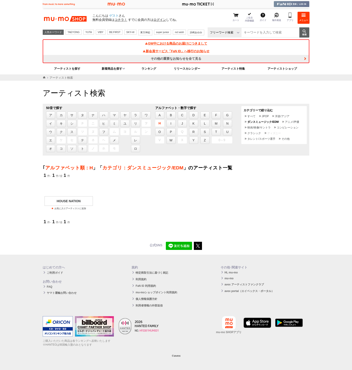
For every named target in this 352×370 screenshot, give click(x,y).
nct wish (179, 32)
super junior (162, 32)
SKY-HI (130, 32)
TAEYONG (74, 32)
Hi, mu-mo (231, 272)
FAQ (49, 286)
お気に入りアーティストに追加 (68, 208)
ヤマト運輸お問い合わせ (62, 292)
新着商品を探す (112, 68)
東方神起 (145, 32)
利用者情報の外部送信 (149, 305)
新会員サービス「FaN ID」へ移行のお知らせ (176, 51)
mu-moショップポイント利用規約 (156, 292)
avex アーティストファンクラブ (244, 284)
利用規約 (141, 279)
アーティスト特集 (233, 68)
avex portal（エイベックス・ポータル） (249, 291)
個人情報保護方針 (146, 299)
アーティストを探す (67, 68)
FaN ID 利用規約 (146, 285)
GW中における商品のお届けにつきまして (176, 43)
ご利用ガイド (55, 272)
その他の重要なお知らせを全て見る (176, 58)
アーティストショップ (282, 68)
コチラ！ (121, 19)
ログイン (159, 19)
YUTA (88, 32)
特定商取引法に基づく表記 (152, 272)
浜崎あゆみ (196, 32)
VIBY (100, 32)
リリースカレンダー (187, 68)
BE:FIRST (115, 32)
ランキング (148, 68)
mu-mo (229, 278)
